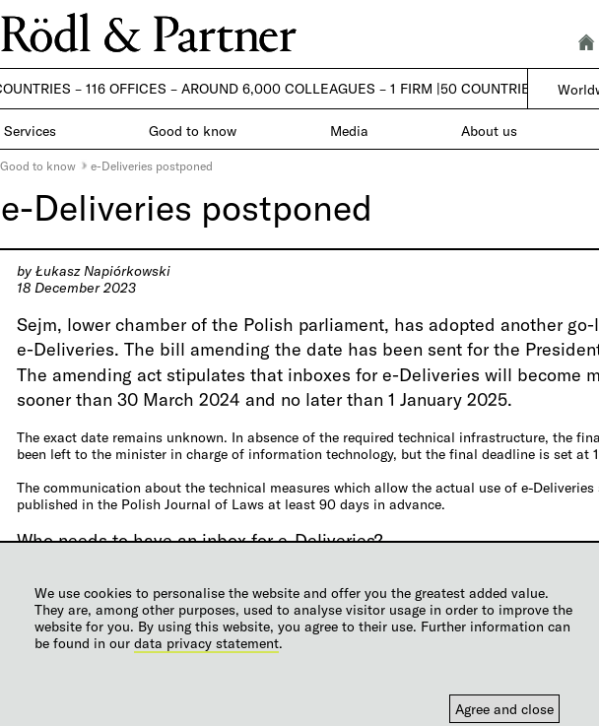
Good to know (38, 165)
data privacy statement (206, 642)
